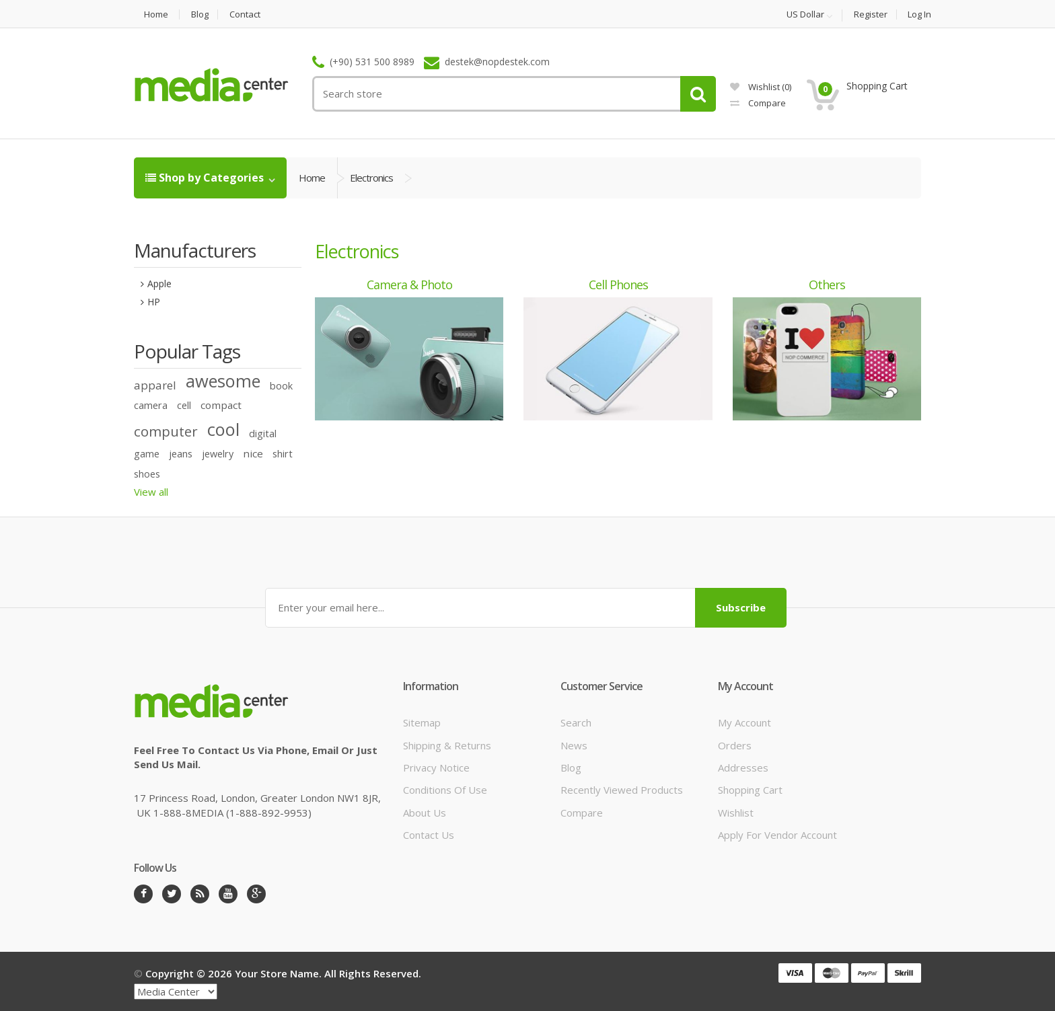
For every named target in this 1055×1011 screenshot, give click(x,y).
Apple (159, 283)
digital (263, 433)
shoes (147, 473)
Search (575, 722)
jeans (180, 453)
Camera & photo (409, 284)
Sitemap (422, 722)
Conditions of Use (445, 789)
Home (156, 14)
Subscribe (741, 607)
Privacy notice (436, 767)
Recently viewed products (621, 789)
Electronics (371, 177)
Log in (919, 14)
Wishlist (760, 87)
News (573, 745)
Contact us (428, 834)
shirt (282, 453)
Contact (244, 14)
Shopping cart (750, 789)
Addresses (743, 767)
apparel (155, 385)
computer (166, 431)
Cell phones (618, 284)
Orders (735, 745)
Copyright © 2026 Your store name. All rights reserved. (283, 973)
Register (870, 14)
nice (253, 453)
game (146, 453)
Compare (758, 103)
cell (184, 405)
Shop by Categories (205, 177)
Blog (200, 14)
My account (744, 722)
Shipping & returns (447, 745)
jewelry (217, 453)
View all (151, 491)
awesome (223, 380)
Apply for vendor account (777, 834)
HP (153, 301)
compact (221, 405)
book (281, 385)
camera (151, 405)
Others (827, 284)
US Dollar (805, 14)
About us (424, 812)
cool (223, 429)
